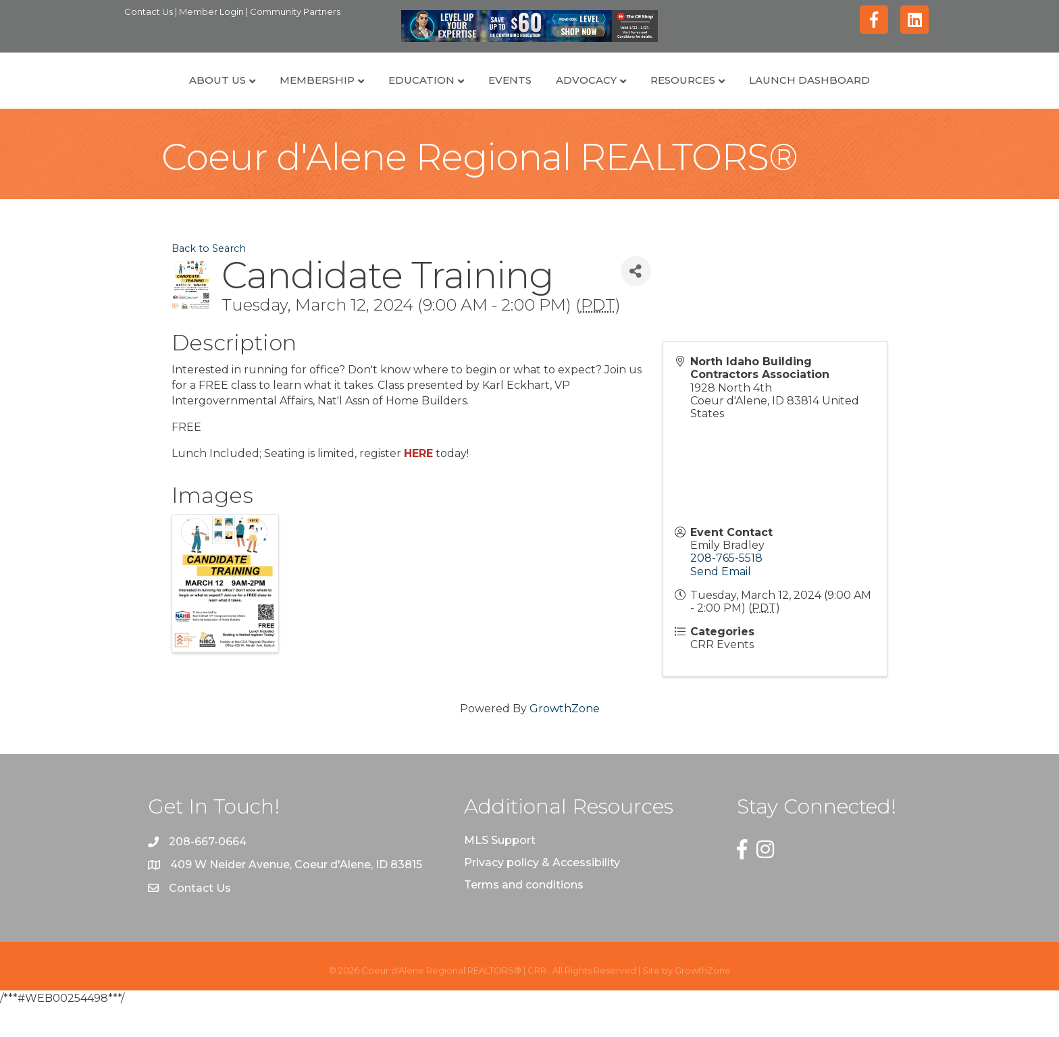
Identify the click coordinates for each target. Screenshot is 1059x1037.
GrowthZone (565, 739)
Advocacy (647, 94)
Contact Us (149, 11)
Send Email (720, 601)
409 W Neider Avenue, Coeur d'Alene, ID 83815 (296, 895)
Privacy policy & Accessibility (542, 892)
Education (360, 94)
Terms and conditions (524, 915)
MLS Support (500, 870)
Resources (744, 94)
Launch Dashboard (870, 94)
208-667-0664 (208, 872)
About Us (156, 94)
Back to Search (209, 279)
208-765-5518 (726, 589)
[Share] (636, 302)
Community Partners (295, 11)
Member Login (212, 11)
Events (448, 94)
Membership (255, 94)
